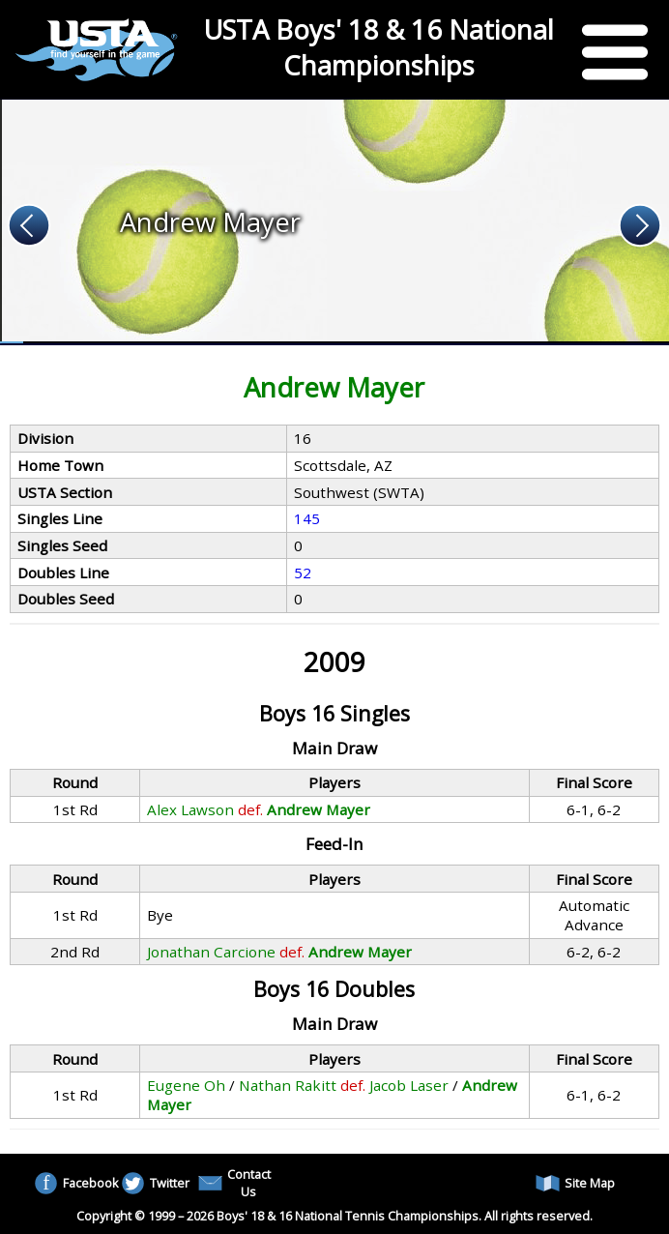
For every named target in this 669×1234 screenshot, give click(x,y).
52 (302, 572)
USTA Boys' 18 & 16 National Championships (379, 47)
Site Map (575, 1183)
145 (307, 518)
